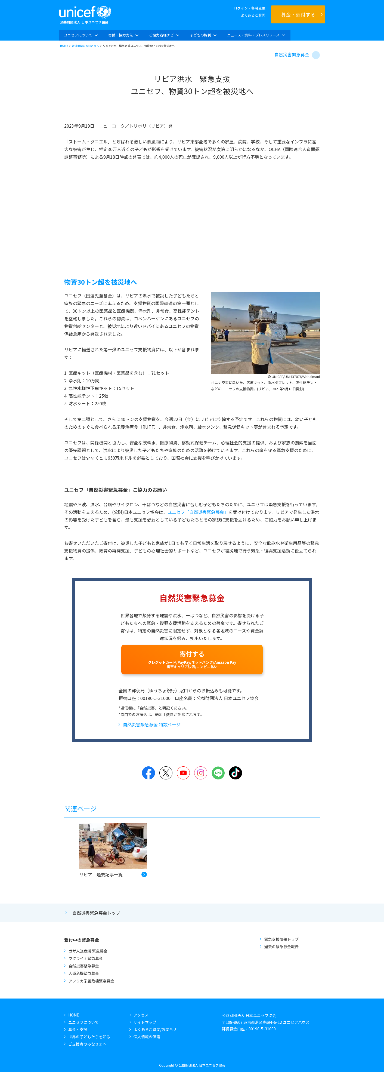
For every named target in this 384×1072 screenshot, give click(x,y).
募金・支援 (77, 1029)
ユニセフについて (83, 1022)
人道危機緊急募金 (84, 973)
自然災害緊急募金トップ (96, 913)
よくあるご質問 (253, 15)
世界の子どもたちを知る (89, 1036)
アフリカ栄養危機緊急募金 (91, 981)
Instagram (200, 772)
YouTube (183, 772)
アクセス (141, 1015)
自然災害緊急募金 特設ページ (152, 724)
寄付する (192, 659)
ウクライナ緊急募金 (86, 958)
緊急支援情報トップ (281, 939)
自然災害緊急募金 (291, 54)
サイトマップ (145, 1022)
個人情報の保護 (147, 1036)
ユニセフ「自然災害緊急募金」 (198, 512)
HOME (64, 46)
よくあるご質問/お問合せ (155, 1029)
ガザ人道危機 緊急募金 (88, 951)
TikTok (235, 772)
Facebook (148, 772)
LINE (218, 772)
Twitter (165, 772)
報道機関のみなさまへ (85, 46)
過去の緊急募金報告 (281, 946)
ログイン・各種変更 (249, 8)
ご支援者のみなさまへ (87, 1044)
